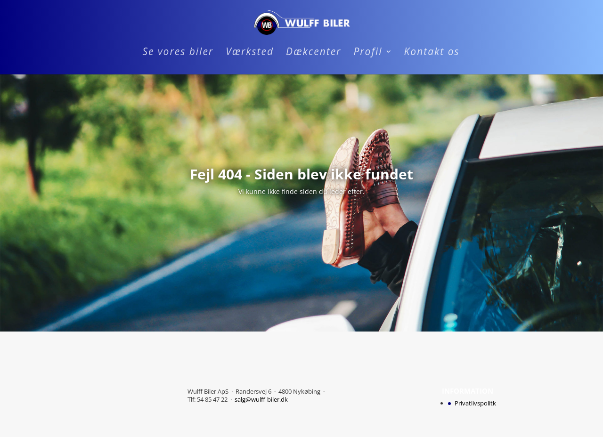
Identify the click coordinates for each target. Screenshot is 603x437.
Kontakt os (432, 53)
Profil (367, 53)
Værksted (250, 53)
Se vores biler (177, 53)
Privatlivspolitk (475, 403)
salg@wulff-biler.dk (261, 399)
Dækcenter (313, 53)
